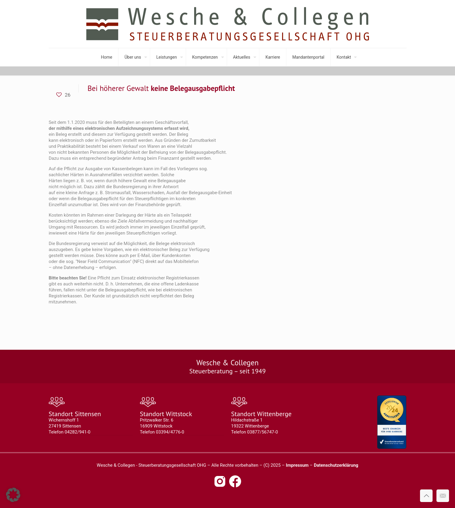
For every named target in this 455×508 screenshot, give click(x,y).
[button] (13, 495)
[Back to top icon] (426, 495)
